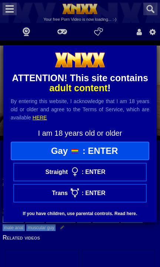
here (40, 118)
